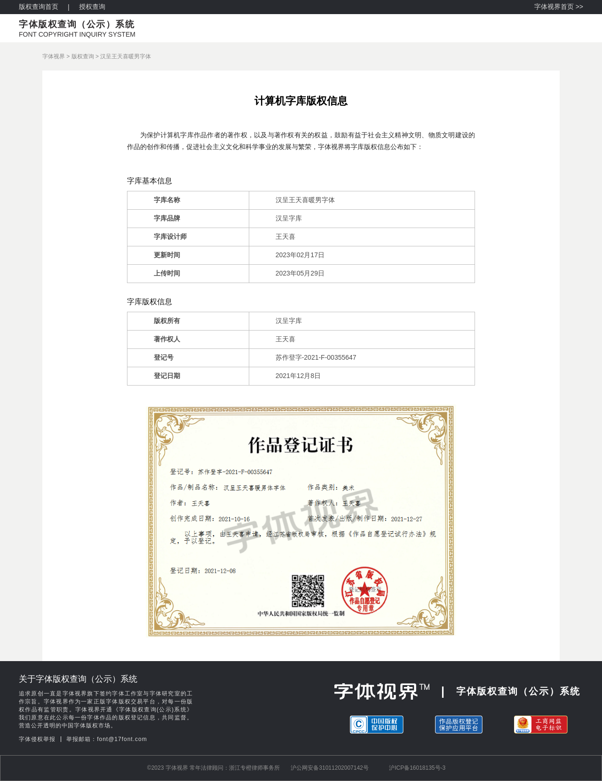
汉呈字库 (289, 218)
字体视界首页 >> (558, 6)
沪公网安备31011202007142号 (329, 768)
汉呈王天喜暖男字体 (125, 56)
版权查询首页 (38, 6)
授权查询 (92, 6)
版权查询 (82, 56)
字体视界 (53, 56)
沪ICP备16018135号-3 (417, 768)
